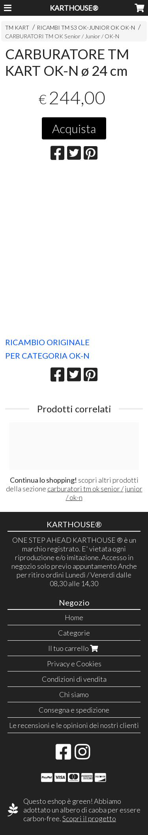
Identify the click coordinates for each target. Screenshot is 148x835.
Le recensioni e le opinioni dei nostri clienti (74, 725)
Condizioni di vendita (74, 679)
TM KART (17, 27)
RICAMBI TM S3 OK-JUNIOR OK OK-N (86, 27)
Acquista (74, 128)
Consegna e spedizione (74, 709)
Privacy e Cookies (74, 663)
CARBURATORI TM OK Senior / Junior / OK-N (62, 36)
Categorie (74, 632)
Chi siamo (74, 694)
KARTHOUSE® (74, 8)
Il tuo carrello (74, 648)
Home (74, 617)
